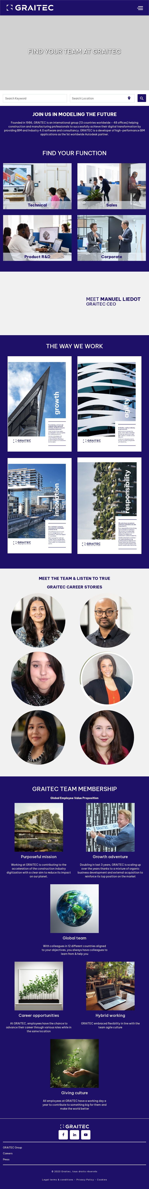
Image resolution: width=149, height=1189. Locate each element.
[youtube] (85, 1134)
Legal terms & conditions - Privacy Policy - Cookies (74, 1179)
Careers (8, 1153)
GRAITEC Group (12, 1147)
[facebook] (63, 1134)
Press (6, 1159)
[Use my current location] (129, 98)
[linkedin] (74, 1134)
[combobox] (35, 98)
